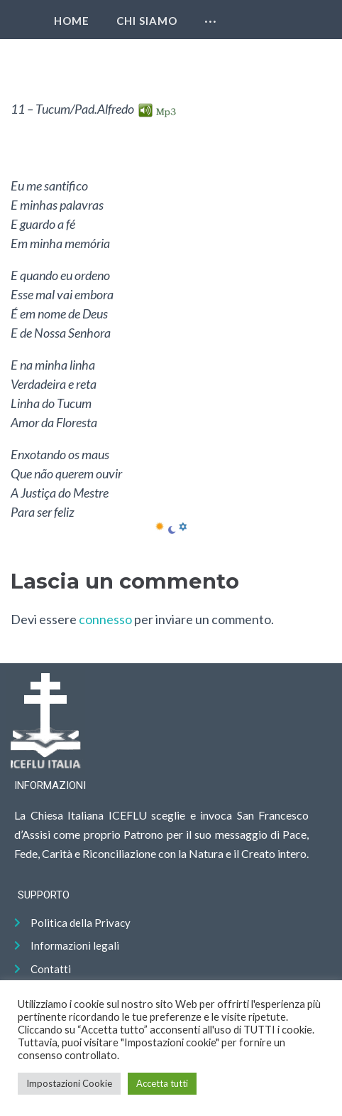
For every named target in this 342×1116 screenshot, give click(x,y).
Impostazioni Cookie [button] (69, 1083)
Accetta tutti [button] (162, 1083)
